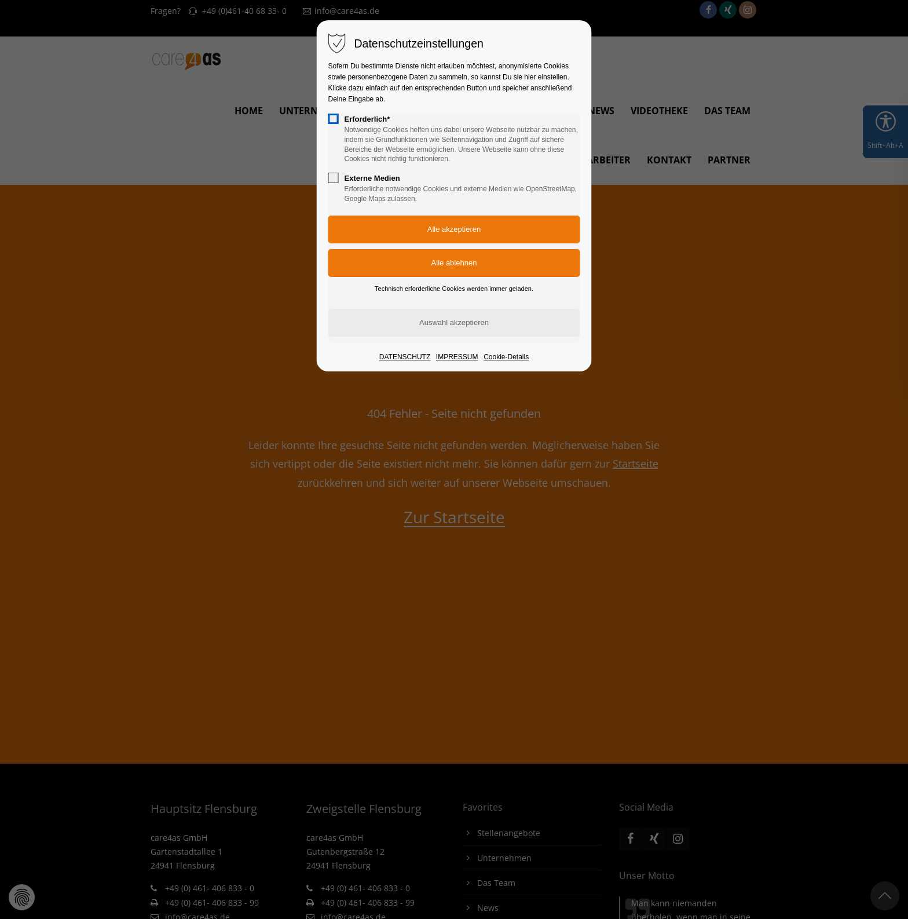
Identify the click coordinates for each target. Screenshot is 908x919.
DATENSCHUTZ (404, 357)
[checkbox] (333, 119)
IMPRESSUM (457, 357)
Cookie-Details (506, 357)
